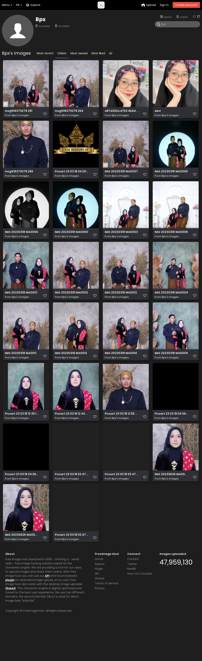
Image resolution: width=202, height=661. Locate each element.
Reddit (131, 605)
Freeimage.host (33, 647)
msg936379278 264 (69, 113)
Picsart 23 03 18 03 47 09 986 (71, 503)
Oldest (61, 53)
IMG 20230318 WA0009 (171, 373)
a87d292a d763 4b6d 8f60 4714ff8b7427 (121, 113)
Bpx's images (20, 117)
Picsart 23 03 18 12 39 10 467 (21, 438)
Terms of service (106, 620)
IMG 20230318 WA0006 (21, 243)
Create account (186, 5)
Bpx (41, 19)
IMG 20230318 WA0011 (20, 373)
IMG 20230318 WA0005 (171, 178)
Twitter (132, 600)
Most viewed (79, 53)
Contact (133, 595)
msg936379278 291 (18, 113)
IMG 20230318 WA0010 (121, 373)
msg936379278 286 (19, 178)
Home (99, 595)
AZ (110, 53)
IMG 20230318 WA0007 (121, 178)
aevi (158, 113)
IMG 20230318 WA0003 (121, 243)
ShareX (10, 624)
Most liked (98, 53)
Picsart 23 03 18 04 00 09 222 (71, 178)
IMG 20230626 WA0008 (171, 503)
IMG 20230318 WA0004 (171, 308)
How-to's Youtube (139, 610)
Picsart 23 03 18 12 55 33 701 (121, 438)
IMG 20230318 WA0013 (71, 373)
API (47, 612)
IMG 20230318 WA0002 (71, 308)
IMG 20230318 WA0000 (71, 243)
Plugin (99, 605)
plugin (9, 616)
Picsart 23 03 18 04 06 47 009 (21, 503)
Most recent (45, 53)
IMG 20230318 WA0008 (171, 243)
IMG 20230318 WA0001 (21, 308)
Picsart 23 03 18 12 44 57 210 (71, 438)
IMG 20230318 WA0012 (121, 308)
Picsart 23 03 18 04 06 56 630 (171, 438)
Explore (100, 600)
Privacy (100, 624)
